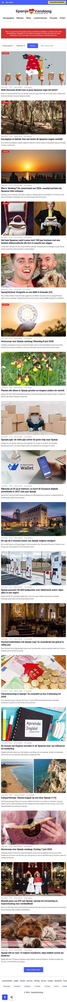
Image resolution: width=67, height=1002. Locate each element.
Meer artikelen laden (33, 970)
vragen (16, 981)
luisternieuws (40, 18)
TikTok (56, 986)
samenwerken (7, 981)
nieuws (20, 18)
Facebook (17, 986)
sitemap (37, 981)
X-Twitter (37, 986)
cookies (50, 981)
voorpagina (8, 18)
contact (22, 981)
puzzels (53, 18)
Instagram (27, 986)
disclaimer (58, 981)
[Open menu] (3, 2)
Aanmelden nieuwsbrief (56, 2)
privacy (43, 981)
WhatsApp (7, 986)
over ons (29, 981)
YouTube (47, 986)
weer (28, 18)
